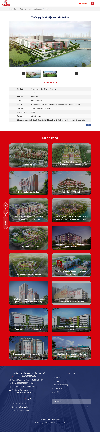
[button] (23, 73)
